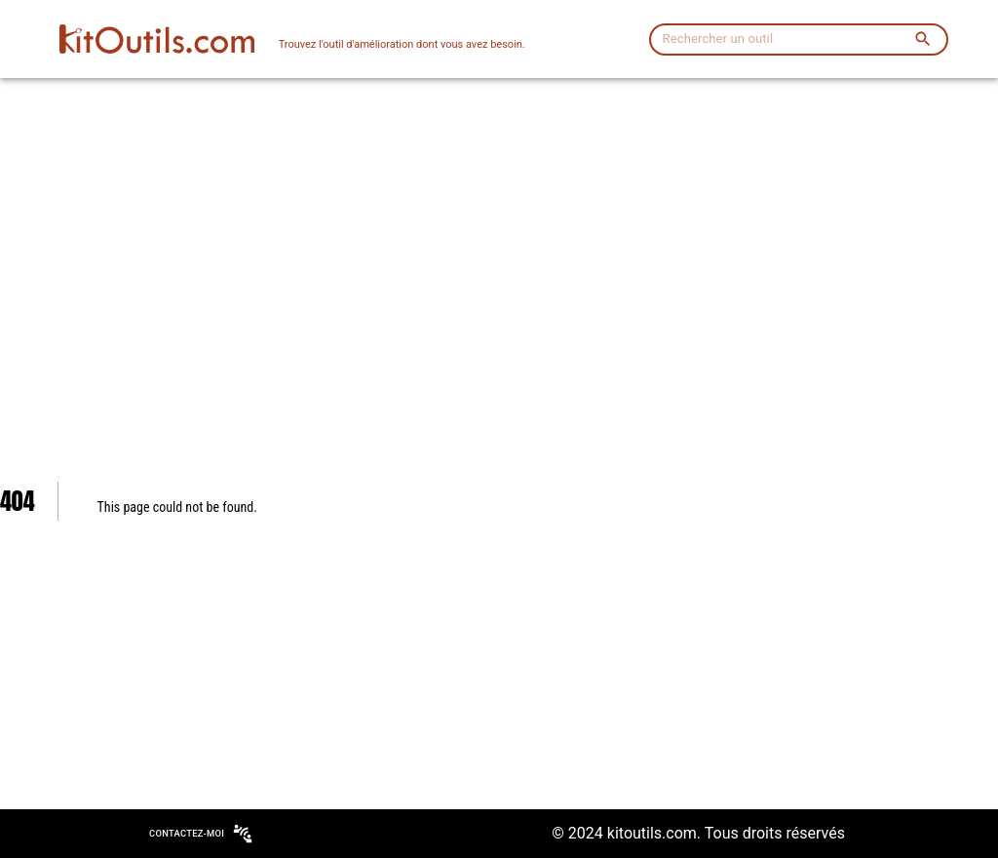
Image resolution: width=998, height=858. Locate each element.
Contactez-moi (199, 833)
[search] (922, 39)
